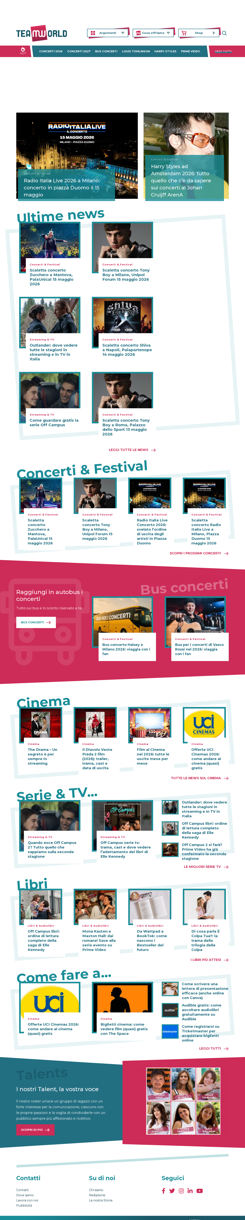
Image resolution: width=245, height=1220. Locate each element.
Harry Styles (165, 51)
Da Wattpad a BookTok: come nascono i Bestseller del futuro (151, 936)
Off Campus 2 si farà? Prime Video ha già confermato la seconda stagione (203, 838)
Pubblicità (24, 1196)
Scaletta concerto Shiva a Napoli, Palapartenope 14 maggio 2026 (127, 350)
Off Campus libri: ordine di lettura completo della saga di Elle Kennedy (204, 819)
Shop (199, 33)
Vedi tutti (223, 51)
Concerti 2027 (79, 51)
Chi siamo (96, 1180)
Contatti (22, 1180)
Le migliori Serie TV (202, 862)
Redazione (97, 1186)
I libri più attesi (206, 955)
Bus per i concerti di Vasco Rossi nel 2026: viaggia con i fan (199, 644)
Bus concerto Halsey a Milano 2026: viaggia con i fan (126, 644)
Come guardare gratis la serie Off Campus (54, 422)
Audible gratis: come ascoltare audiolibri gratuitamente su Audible (205, 1005)
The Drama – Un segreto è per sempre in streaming (42, 752)
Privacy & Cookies (55, 1213)
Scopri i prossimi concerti (195, 549)
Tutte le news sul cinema (196, 773)
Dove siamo (25, 1186)
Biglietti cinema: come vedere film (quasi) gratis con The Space (123, 1024)
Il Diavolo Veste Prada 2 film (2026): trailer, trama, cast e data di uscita (98, 754)
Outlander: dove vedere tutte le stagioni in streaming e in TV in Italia (54, 352)
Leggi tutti (210, 1039)
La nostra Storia (100, 1191)
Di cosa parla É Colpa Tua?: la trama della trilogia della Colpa (204, 936)
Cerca (226, 33)
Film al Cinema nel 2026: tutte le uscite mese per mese (153, 752)
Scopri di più (32, 1120)
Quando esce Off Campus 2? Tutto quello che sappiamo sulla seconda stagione (51, 845)
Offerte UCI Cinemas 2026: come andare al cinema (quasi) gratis (205, 754)
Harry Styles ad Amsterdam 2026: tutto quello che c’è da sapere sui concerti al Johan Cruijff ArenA (186, 183)
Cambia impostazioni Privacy (87, 1213)
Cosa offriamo (153, 33)
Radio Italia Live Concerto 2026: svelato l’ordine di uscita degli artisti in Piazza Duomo (153, 529)
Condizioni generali (28, 1213)
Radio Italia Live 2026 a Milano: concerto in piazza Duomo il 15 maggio (57, 186)
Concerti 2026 (51, 51)
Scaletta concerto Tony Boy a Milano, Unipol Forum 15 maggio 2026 (126, 275)
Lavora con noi (27, 1191)
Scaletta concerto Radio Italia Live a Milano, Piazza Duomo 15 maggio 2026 (207, 529)
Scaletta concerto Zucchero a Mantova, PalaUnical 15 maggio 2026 (52, 277)
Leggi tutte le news (128, 450)
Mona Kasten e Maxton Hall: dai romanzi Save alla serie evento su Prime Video (98, 936)
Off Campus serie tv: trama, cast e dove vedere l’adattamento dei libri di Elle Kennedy (125, 845)
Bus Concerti (32, 617)
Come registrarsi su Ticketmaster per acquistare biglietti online (200, 1024)
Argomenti (107, 33)
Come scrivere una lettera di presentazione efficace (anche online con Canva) (204, 986)
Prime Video (190, 51)
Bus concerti (106, 51)
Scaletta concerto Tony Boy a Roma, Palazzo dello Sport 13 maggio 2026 (126, 427)
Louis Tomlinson (136, 51)
